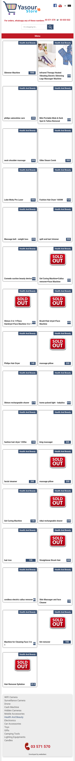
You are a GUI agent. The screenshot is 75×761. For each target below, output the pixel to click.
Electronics (10, 720)
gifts (6, 730)
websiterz (42, 754)
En (69, 6)
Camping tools (12, 733)
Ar (65, 6)
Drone (7, 703)
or (58, 20)
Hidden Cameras (12, 710)
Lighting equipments (14, 737)
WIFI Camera (11, 697)
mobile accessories (14, 713)
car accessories (12, 723)
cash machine (11, 707)
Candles (8, 740)
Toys (6, 727)
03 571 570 (40, 746)
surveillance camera (14, 700)
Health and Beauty (13, 717)
